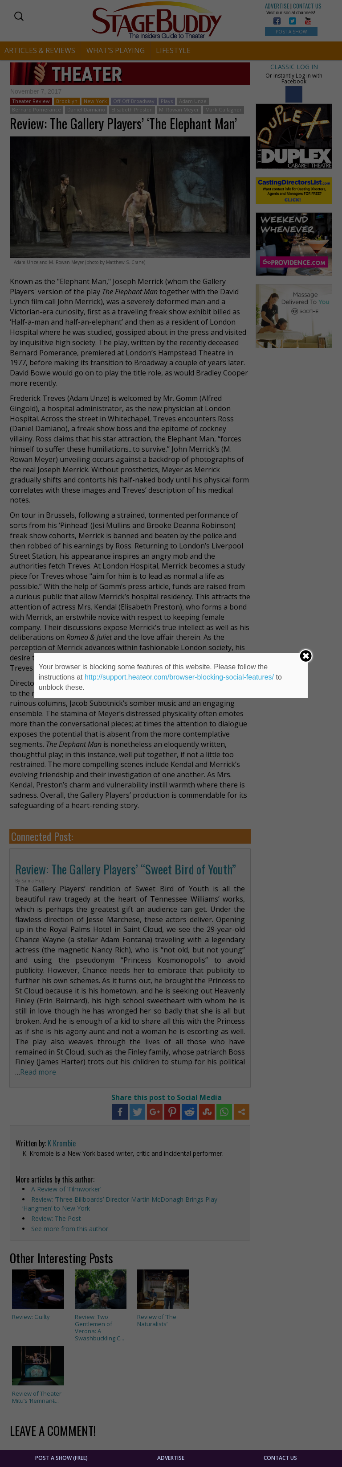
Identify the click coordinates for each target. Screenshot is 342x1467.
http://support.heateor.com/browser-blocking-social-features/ (179, 677)
